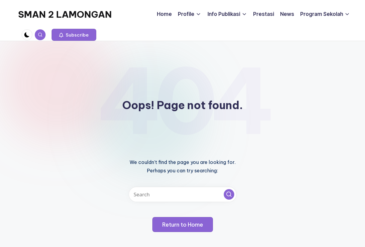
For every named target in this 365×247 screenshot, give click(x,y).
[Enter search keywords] (183, 194)
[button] (74, 35)
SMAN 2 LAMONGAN (65, 14)
